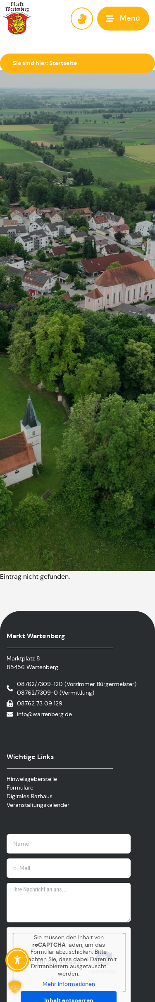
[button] (123, 18)
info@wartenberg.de (44, 714)
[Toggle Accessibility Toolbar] (17, 960)
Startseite (63, 63)
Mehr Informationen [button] (69, 984)
